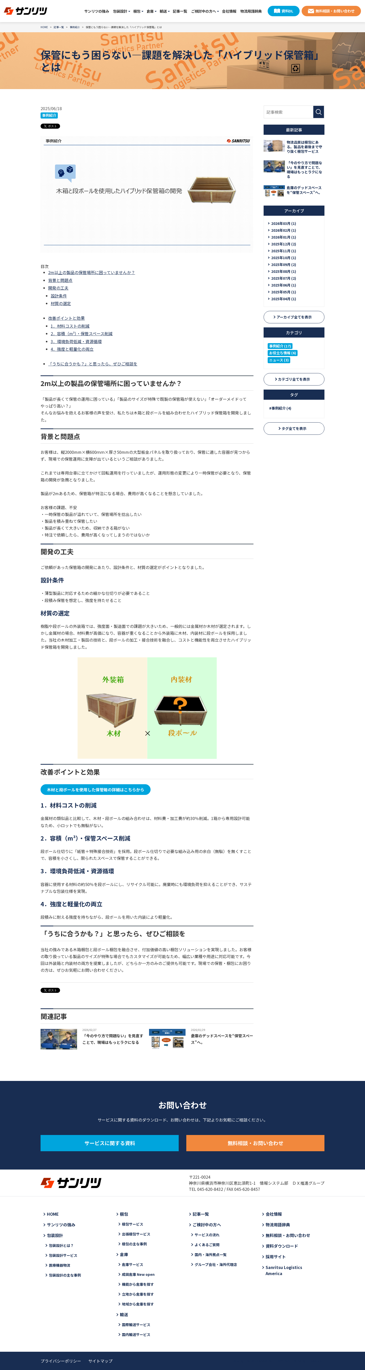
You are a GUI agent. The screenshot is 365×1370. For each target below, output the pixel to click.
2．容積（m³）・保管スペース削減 (82, 333)
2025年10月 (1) (283, 257)
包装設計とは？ (61, 1245)
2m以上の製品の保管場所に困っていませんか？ (91, 272)
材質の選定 (61, 303)
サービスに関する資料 (109, 1143)
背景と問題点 (60, 280)
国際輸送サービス (136, 1324)
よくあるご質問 (207, 1244)
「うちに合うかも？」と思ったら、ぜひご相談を (92, 364)
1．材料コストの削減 (70, 326)
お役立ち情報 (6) (282, 352)
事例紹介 (49, 115)
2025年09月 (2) (283, 264)
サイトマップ (100, 1361)
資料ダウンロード (282, 1246)
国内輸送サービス (136, 1334)
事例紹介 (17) (280, 345)
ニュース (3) (279, 359)
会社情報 (229, 11)
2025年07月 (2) (283, 278)
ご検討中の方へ (203, 11)
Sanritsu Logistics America (284, 1270)
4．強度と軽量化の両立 (72, 349)
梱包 (136, 11)
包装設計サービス (63, 1255)
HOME (53, 1214)
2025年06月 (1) (283, 285)
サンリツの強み (96, 11)
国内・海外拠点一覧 (211, 1254)
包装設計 (120, 11)
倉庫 (150, 11)
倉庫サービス (132, 1264)
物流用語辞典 (251, 11)
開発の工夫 (58, 288)
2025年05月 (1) (283, 291)
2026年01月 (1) (283, 237)
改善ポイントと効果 (66, 318)
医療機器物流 (59, 1265)
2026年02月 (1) (283, 230)
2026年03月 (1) (283, 223)
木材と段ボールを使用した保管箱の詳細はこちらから (95, 790)
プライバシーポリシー (61, 1361)
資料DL (287, 10)
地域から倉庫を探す (138, 1304)
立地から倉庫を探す (138, 1294)
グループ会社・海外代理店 (216, 1264)
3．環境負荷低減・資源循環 (76, 341)
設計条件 (59, 296)
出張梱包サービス (136, 1234)
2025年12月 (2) (283, 243)
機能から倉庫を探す (138, 1284)
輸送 (163, 11)
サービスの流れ (207, 1234)
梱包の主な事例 (134, 1243)
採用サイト (276, 1257)
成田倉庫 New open (138, 1274)
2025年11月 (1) (283, 250)
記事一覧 (180, 11)
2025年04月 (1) (283, 298)
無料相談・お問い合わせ (335, 10)
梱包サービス (132, 1224)
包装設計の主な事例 (65, 1275)
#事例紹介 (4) (280, 408)
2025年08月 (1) (283, 271)
